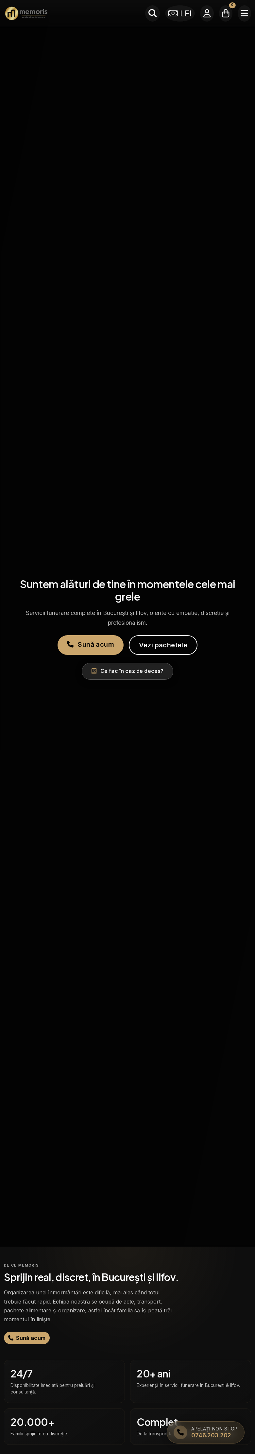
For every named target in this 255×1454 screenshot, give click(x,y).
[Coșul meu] (225, 13)
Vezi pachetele (163, 645)
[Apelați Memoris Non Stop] (206, 1432)
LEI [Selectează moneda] (180, 13)
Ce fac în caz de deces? (128, 671)
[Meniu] (244, 13)
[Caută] (152, 13)
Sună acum (90, 644)
